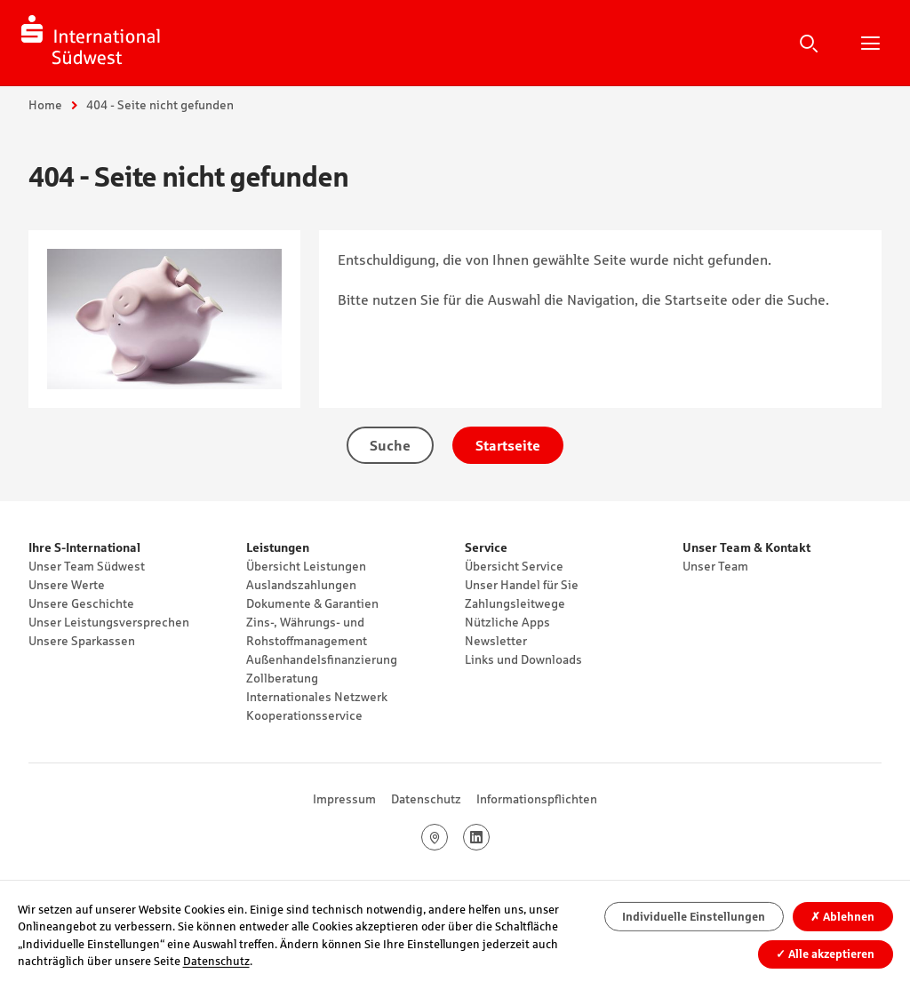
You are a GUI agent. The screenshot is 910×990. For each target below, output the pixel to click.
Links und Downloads (523, 659)
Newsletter (496, 641)
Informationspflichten (536, 799)
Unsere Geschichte (81, 603)
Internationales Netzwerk (316, 697)
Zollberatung (282, 678)
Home (45, 105)
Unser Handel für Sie (522, 585)
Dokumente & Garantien (312, 603)
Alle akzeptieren (825, 954)
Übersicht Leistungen (306, 566)
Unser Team (715, 566)
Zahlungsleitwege (515, 603)
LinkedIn (489, 837)
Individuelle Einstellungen (693, 916)
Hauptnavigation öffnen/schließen (870, 42)
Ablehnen (842, 916)
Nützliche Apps (507, 622)
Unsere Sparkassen (81, 641)
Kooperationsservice (304, 715)
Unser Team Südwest (86, 566)
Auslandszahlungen (301, 585)
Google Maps (447, 837)
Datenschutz (426, 799)
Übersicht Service (514, 566)
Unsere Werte (66, 585)
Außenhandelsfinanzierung (321, 659)
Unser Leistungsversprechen (108, 622)
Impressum (344, 799)
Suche (808, 42)
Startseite (507, 445)
